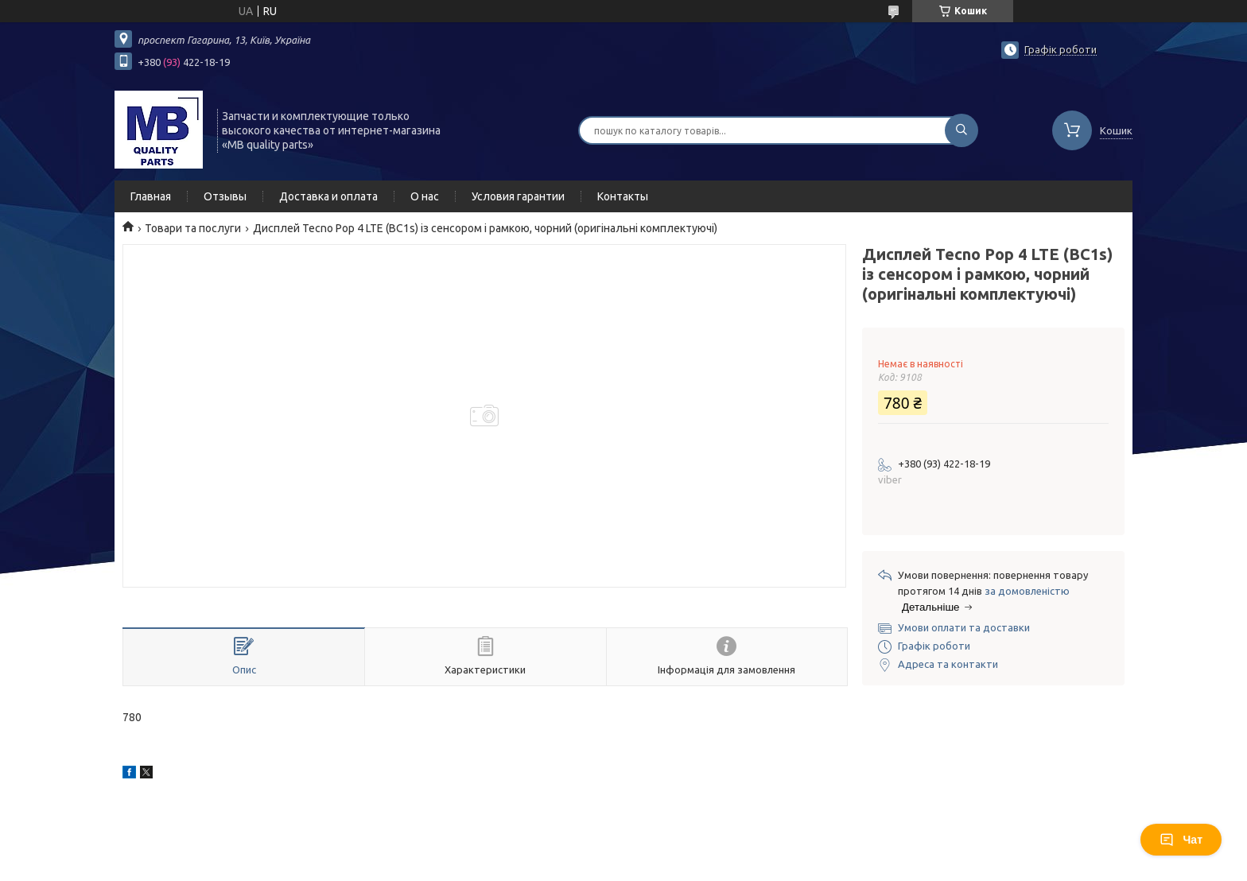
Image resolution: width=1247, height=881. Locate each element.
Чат (1181, 839)
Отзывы (225, 196)
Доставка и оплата (328, 196)
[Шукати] (961, 130)
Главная (150, 196)
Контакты (622, 196)
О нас (424, 196)
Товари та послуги (193, 228)
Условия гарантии (518, 196)
